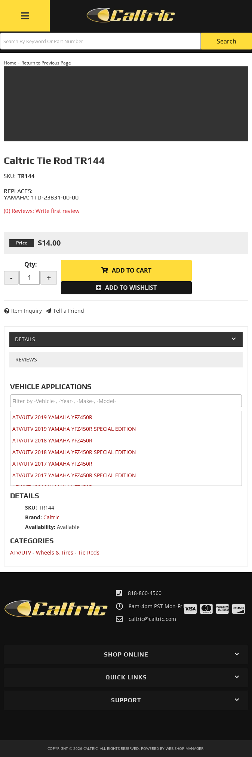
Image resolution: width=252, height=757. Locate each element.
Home (10, 63)
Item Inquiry (26, 310)
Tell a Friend (68, 310)
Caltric (51, 517)
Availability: (40, 527)
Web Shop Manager (184, 748)
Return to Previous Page (46, 63)
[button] (126, 41)
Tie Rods (88, 552)
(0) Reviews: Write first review (42, 210)
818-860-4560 (145, 593)
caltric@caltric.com (152, 619)
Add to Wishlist (131, 287)
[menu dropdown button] (25, 15)
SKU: (10, 176)
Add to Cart (131, 270)
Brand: (33, 517)
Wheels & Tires (54, 552)
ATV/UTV (20, 552)
